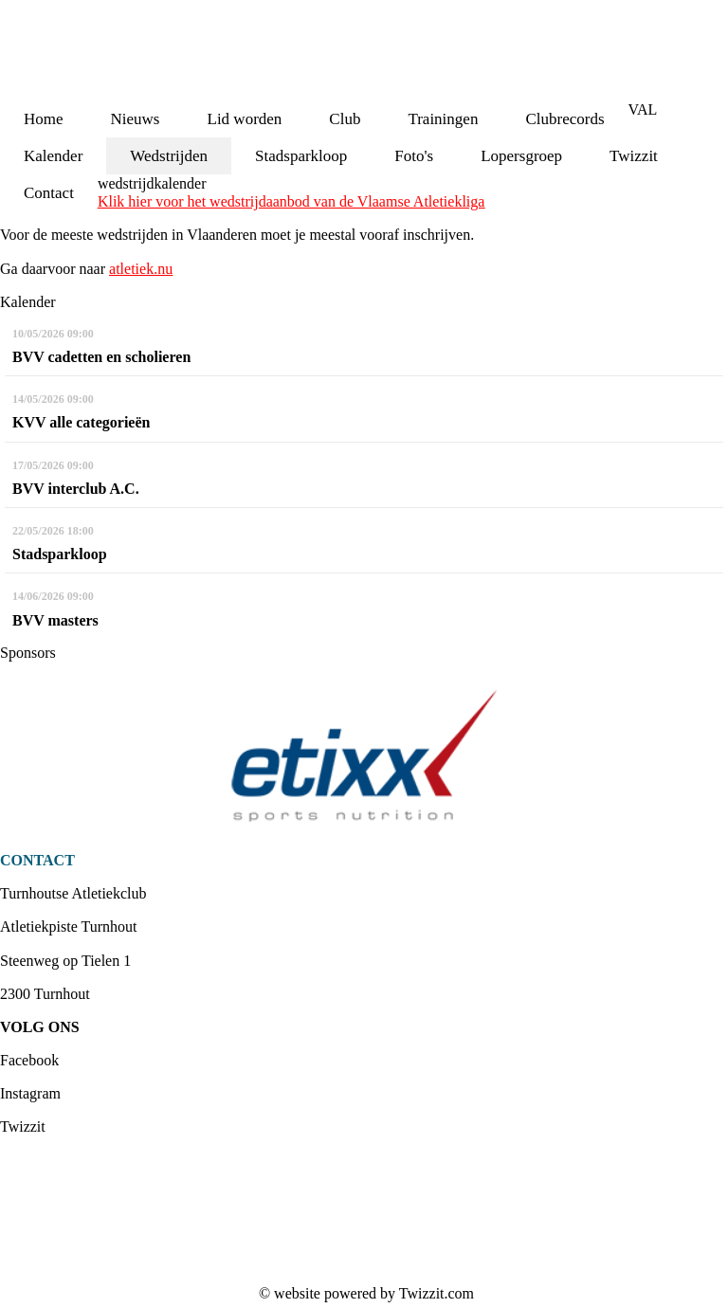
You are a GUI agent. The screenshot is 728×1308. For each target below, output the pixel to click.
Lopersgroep (521, 156)
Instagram (30, 1093)
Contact (49, 193)
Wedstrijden (169, 156)
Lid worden (245, 119)
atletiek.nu (141, 269)
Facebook (29, 1060)
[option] (364, 756)
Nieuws (135, 119)
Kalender (53, 156)
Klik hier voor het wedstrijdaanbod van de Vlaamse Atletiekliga (291, 201)
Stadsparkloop (301, 156)
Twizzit (634, 156)
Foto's (413, 156)
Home (44, 119)
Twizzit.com (436, 1293)
